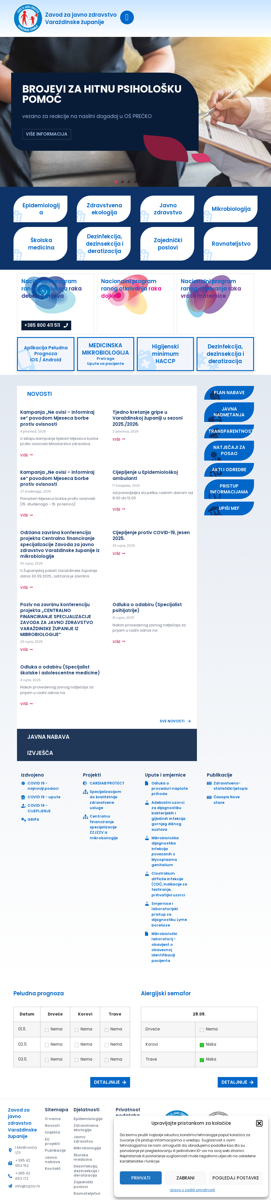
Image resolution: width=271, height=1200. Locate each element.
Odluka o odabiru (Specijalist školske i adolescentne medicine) (60, 670)
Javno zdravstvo (83, 1139)
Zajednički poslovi (83, 1184)
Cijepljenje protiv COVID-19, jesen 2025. (151, 535)
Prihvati (140, 1178)
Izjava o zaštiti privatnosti (192, 1189)
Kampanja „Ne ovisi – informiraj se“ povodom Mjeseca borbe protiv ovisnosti (57, 418)
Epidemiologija (88, 1118)
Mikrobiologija (87, 1148)
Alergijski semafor (166, 993)
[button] (259, 1123)
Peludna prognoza (38, 993)
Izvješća (52, 1132)
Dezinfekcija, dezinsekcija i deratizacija (86, 1171)
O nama (53, 1118)
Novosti (52, 1125)
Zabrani (185, 1178)
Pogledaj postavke (235, 1178)
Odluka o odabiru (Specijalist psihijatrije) (147, 607)
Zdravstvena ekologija (86, 1127)
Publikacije (54, 1150)
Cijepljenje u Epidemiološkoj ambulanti (145, 475)
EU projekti (52, 1141)
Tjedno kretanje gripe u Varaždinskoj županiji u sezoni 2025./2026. (148, 418)
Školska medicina (83, 1157)
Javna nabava (52, 1159)
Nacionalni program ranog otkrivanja (51, 289)
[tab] (107, 394)
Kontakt (53, 1168)
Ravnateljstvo (87, 1193)
